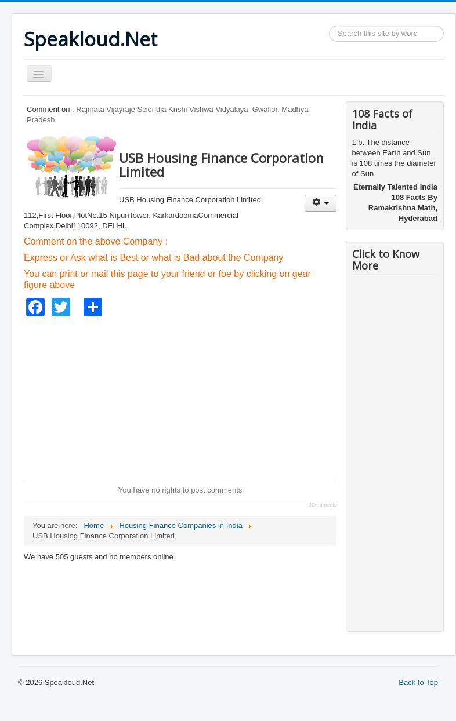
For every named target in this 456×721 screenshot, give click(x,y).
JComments (322, 505)
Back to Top (418, 682)
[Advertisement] (235, 397)
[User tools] (320, 203)
